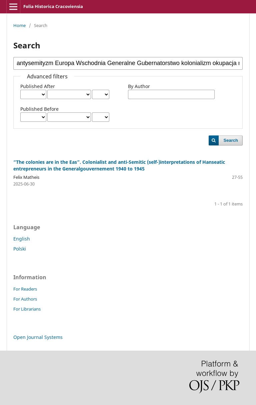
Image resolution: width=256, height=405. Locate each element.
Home (19, 25)
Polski (19, 249)
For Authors (25, 299)
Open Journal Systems (38, 337)
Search (231, 140)
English (21, 239)
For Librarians (27, 309)
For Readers (25, 289)
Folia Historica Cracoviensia (53, 6)
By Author (139, 86)
